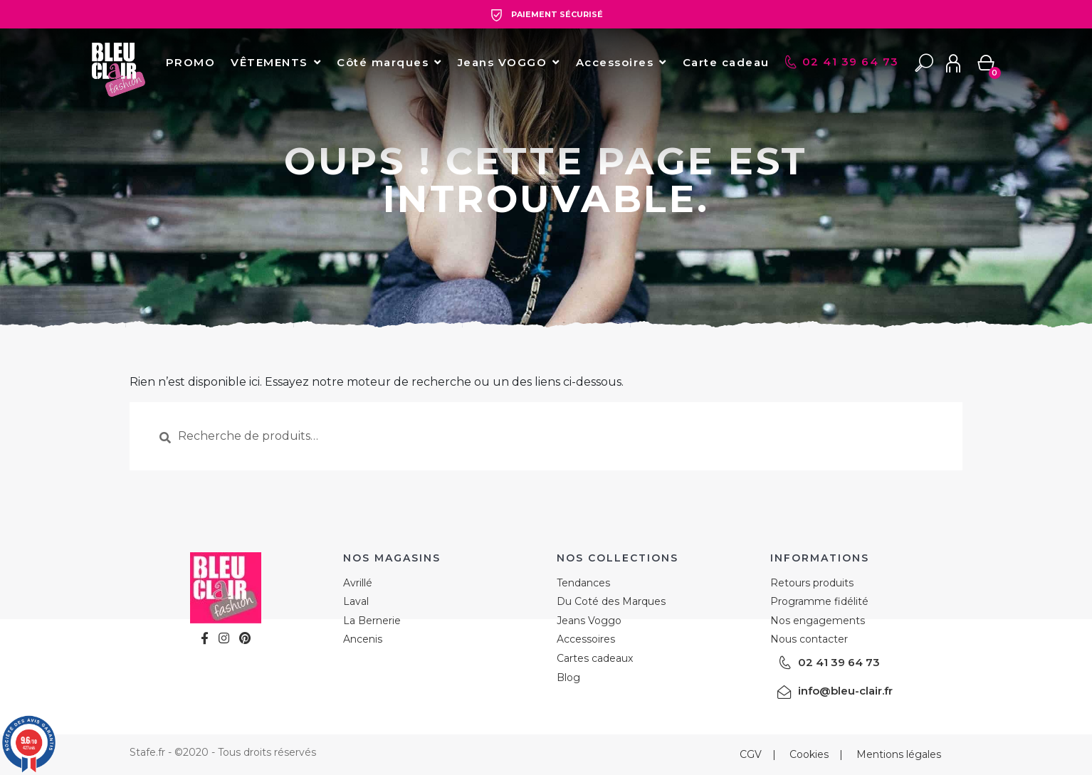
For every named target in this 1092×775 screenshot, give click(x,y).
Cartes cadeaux (595, 658)
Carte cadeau (726, 62)
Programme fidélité (819, 601)
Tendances (583, 582)
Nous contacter (809, 639)
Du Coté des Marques (611, 601)
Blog (568, 677)
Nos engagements (817, 620)
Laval (356, 601)
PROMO (191, 62)
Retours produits (812, 582)
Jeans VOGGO (502, 62)
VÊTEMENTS (269, 62)
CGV (751, 754)
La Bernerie (372, 620)
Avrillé (357, 582)
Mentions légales (898, 754)
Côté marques (383, 62)
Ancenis (362, 639)
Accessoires (615, 62)
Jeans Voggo (589, 620)
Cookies (809, 754)
